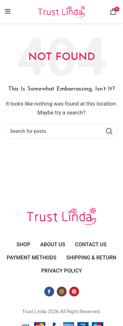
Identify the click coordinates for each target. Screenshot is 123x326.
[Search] (61, 131)
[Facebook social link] (49, 291)
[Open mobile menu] (8, 11)
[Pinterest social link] (74, 291)
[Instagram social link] (62, 291)
